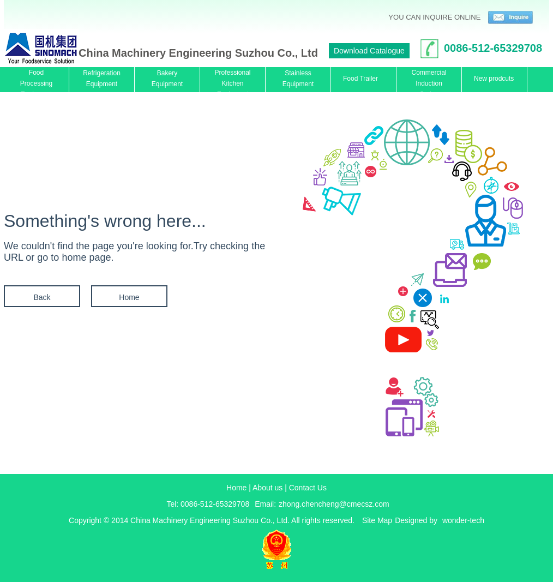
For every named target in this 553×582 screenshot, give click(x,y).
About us (267, 487)
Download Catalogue (369, 50)
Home (129, 297)
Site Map (377, 520)
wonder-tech (463, 520)
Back (41, 297)
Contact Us (308, 487)
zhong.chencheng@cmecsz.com (334, 504)
